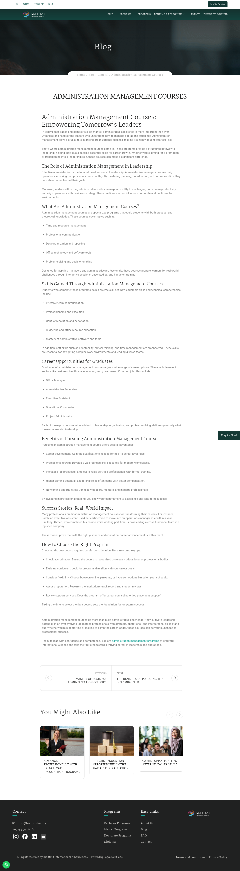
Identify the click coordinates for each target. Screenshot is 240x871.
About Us (125, 14)
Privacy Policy (218, 857)
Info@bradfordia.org (31, 823)
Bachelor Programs (117, 823)
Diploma (110, 842)
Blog (91, 75)
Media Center (217, 4)
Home (109, 14)
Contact (146, 842)
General (103, 75)
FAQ (144, 835)
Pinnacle (38, 4)
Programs (144, 14)
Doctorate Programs (118, 835)
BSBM (25, 4)
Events (195, 14)
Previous (100, 673)
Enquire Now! (229, 435)
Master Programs (116, 829)
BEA (51, 4)
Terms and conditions (191, 857)
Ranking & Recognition (169, 14)
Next (120, 673)
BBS (15, 4)
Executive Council (216, 14)
